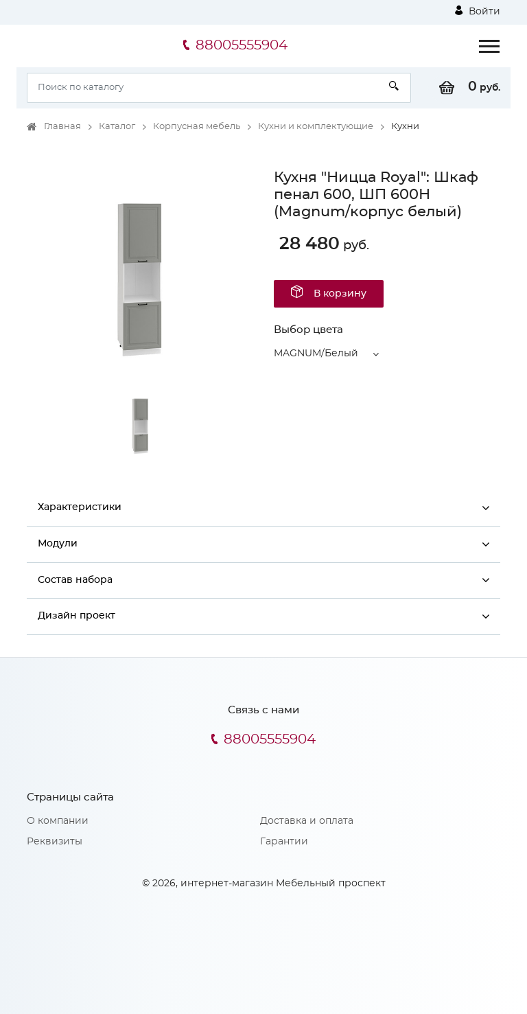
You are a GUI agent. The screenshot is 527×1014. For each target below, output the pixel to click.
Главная (62, 126)
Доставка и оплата (306, 821)
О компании (58, 821)
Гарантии (284, 841)
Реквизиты (54, 841)
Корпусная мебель (196, 126)
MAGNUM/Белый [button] (316, 353)
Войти (477, 10)
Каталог (117, 126)
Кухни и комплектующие (315, 126)
